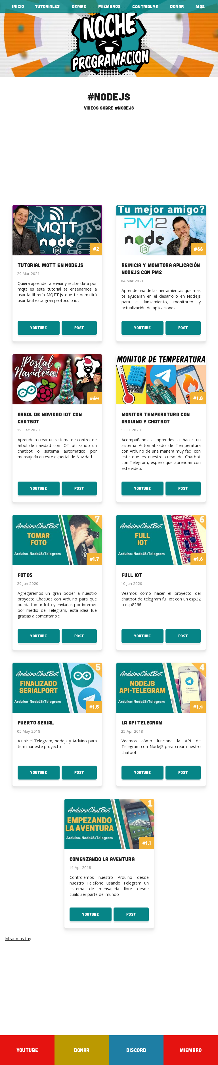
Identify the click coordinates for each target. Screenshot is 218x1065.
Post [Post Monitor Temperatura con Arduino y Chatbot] (189, 490)
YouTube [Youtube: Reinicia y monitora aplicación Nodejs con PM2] (149, 330)
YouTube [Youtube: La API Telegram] (149, 775)
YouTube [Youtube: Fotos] (44, 638)
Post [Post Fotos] (85, 638)
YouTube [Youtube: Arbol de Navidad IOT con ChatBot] (45, 490)
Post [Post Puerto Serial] (85, 775)
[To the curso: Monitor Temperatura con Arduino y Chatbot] (161, 393)
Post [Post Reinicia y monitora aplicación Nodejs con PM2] (189, 330)
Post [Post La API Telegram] (189, 775)
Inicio (18, 6)
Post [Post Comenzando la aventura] (137, 916)
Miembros (109, 6)
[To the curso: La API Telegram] (161, 698)
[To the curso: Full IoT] (161, 550)
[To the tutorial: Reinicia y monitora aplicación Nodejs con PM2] (161, 244)
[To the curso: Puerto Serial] (57, 698)
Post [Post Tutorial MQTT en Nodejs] (85, 330)
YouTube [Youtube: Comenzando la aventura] (97, 916)
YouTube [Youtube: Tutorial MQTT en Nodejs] (45, 330)
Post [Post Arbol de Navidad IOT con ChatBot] (85, 490)
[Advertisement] (109, 160)
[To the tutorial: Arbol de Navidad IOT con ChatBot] (57, 393)
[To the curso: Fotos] (57, 550)
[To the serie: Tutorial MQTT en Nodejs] (57, 240)
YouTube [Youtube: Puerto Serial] (45, 775)
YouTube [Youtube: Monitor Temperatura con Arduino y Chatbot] (149, 490)
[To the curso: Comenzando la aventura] (109, 834)
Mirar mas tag (18, 938)
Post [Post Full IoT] (187, 638)
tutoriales (47, 6)
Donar (177, 6)
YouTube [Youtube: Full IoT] (147, 638)
